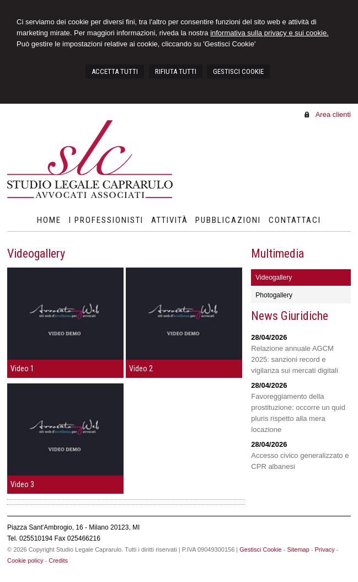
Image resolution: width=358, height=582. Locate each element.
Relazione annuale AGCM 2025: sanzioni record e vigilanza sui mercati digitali (294, 359)
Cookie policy (25, 560)
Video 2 (141, 368)
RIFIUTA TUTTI (175, 71)
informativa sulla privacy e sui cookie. (269, 33)
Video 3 (22, 484)
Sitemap (298, 549)
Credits (58, 560)
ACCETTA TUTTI (115, 71)
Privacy (325, 549)
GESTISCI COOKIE (238, 71)
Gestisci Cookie (260, 549)
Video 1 (22, 368)
